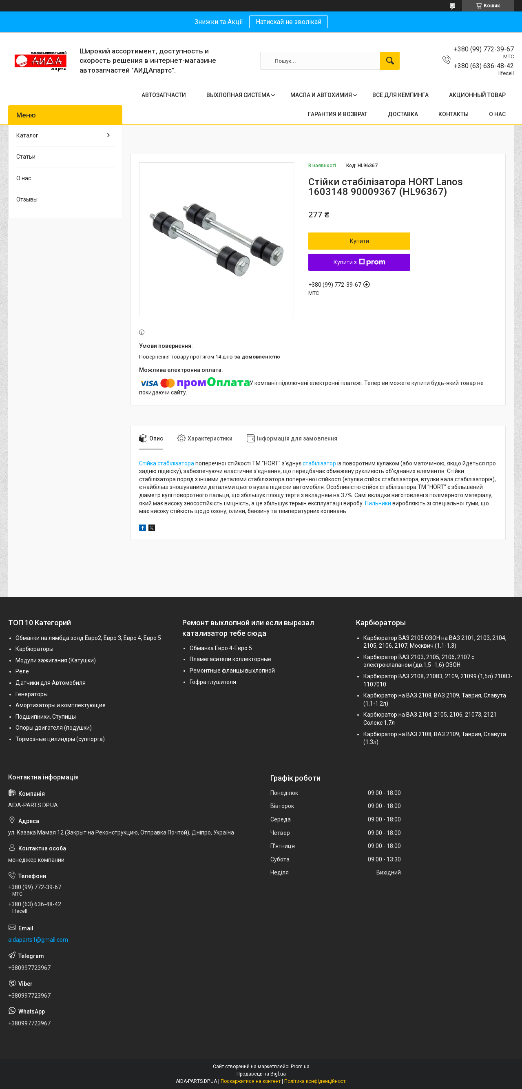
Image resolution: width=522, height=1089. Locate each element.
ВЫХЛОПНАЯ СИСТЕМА (238, 95)
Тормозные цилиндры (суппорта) (60, 739)
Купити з (359, 262)
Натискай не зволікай (288, 22)
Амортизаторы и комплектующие (60, 705)
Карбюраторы (34, 649)
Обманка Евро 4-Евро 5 (221, 648)
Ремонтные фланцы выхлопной (232, 670)
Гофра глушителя (213, 682)
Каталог (27, 135)
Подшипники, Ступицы (45, 716)
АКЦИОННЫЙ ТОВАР (477, 95)
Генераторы (31, 694)
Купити (359, 241)
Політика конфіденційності (315, 1081)
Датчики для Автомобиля (50, 683)
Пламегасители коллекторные (230, 659)
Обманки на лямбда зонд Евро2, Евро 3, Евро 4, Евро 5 (88, 638)
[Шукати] (390, 61)
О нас (23, 178)
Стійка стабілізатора (166, 463)
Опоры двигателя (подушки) (53, 727)
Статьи (25, 156)
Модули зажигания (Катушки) (55, 660)
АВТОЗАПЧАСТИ (164, 95)
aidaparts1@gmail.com (38, 939)
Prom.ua (300, 1066)
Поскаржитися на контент (251, 1081)
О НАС (497, 114)
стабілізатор (319, 463)
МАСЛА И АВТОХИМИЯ (321, 95)
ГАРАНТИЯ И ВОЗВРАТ (337, 114)
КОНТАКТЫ (453, 114)
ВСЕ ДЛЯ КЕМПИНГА (400, 95)
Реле (22, 671)
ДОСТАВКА (403, 114)
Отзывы (27, 199)
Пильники (378, 503)
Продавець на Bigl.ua (261, 1074)
